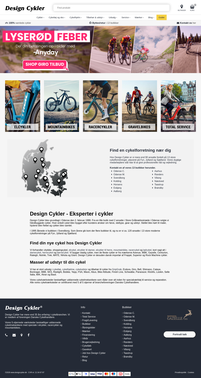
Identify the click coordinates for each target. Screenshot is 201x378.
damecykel (35, 252)
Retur (85, 356)
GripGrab (117, 269)
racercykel (134, 250)
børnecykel (62, 252)
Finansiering (88, 335)
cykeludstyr (81, 269)
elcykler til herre (104, 250)
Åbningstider (88, 327)
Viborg (157, 178)
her (194, 23)
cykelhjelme (68, 269)
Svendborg (119, 178)
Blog (84, 360)
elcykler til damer (86, 250)
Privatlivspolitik (180, 372)
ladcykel (147, 250)
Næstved (159, 181)
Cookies (191, 372)
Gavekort (87, 349)
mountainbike (120, 250)
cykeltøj (57, 269)
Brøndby (158, 188)
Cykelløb (86, 346)
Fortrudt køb (180, 334)
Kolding (117, 181)
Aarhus (158, 171)
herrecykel (47, 252)
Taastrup (158, 184)
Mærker (86, 331)
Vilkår (85, 338)
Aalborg (118, 191)
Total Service (89, 316)
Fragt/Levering (89, 320)
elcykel (72, 250)
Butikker (86, 324)
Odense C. (119, 171)
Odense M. (119, 174)
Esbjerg (117, 188)
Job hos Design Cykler (94, 353)
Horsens (118, 184)
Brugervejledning (91, 342)
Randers (158, 174)
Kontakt (86, 313)
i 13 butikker (105, 23)
